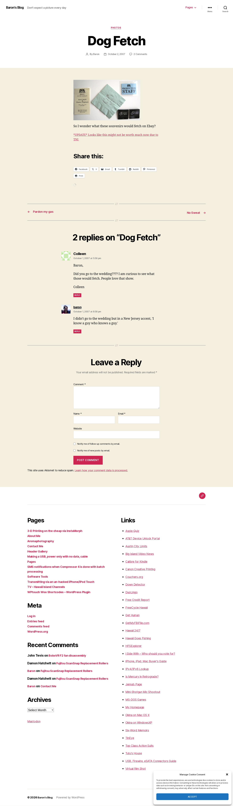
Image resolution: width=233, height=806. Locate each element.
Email (121, 414)
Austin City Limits (137, 546)
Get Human (133, 615)
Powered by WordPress (71, 797)
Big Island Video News (141, 554)
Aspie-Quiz (133, 531)
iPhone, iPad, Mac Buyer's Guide (148, 661)
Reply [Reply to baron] (77, 332)
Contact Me (35, 546)
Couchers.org (135, 577)
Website (77, 428)
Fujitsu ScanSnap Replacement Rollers (69, 676)
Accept (192, 796)
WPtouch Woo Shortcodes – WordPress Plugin (62, 592)
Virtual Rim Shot (137, 769)
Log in (31, 616)
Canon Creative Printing (142, 569)
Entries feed (36, 621)
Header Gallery (38, 551)
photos (116, 28)
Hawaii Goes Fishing (140, 638)
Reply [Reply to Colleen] (77, 295)
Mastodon (34, 731)
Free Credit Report (138, 600)
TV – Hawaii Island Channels (48, 587)
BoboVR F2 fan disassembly (69, 656)
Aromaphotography (42, 541)
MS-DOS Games (137, 700)
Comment (79, 384)
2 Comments (141, 54)
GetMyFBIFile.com (138, 623)
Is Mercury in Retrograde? (144, 677)
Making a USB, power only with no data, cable (60, 557)
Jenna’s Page (134, 684)
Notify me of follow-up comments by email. (98, 444)
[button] (227, 774)
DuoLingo (132, 592)
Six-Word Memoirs (138, 730)
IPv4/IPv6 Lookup (138, 669)
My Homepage (136, 707)
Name (77, 414)
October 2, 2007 (116, 54)
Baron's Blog (16, 7)
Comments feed (39, 626)
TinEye (130, 738)
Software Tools (38, 577)
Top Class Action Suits (141, 746)
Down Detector (136, 585)
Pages (189, 7)
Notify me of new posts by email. (93, 450)
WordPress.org (38, 632)
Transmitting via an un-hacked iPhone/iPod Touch (64, 582)
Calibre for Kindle (137, 561)
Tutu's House (134, 753)
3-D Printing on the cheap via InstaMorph (57, 531)
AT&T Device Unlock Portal (144, 539)
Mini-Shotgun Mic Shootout (145, 692)
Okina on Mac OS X (139, 715)
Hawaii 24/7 (134, 631)
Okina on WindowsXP (140, 723)
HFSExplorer (134, 646)
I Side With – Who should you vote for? (153, 654)
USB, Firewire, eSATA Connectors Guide (154, 761)
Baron (95, 54)
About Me (34, 536)
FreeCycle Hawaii (138, 608)
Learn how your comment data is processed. (101, 470)
